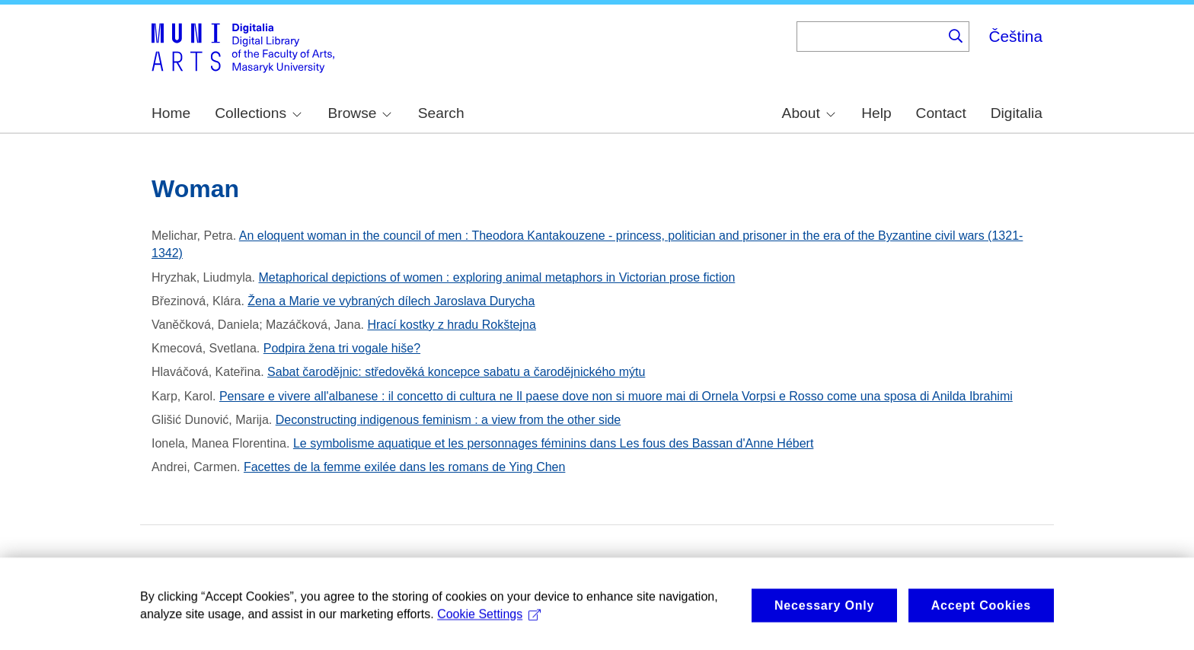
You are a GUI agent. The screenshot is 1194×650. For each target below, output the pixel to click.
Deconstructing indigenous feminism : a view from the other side (448, 419)
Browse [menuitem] (359, 113)
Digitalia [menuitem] (1016, 113)
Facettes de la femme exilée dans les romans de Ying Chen (404, 466)
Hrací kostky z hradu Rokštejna (451, 324)
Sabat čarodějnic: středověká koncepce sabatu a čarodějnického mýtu (456, 371)
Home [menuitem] (171, 113)
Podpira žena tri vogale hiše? (341, 348)
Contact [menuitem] (941, 113)
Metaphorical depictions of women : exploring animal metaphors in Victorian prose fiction (497, 277)
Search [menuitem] (441, 113)
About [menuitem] (808, 113)
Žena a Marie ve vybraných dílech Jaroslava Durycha (391, 301)
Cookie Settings (489, 624)
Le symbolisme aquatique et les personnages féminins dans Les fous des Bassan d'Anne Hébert (553, 443)
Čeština (1015, 36)
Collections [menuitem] (258, 113)
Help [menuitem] (876, 113)
